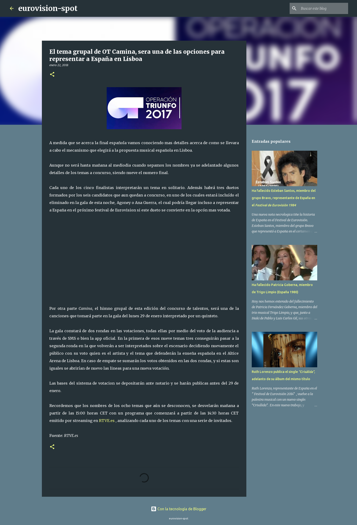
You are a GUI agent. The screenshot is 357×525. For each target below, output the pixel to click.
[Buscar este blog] (323, 8)
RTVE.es (107, 420)
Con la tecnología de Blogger (178, 509)
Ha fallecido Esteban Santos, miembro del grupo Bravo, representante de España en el (284, 198)
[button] (52, 74)
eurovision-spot (47, 8)
